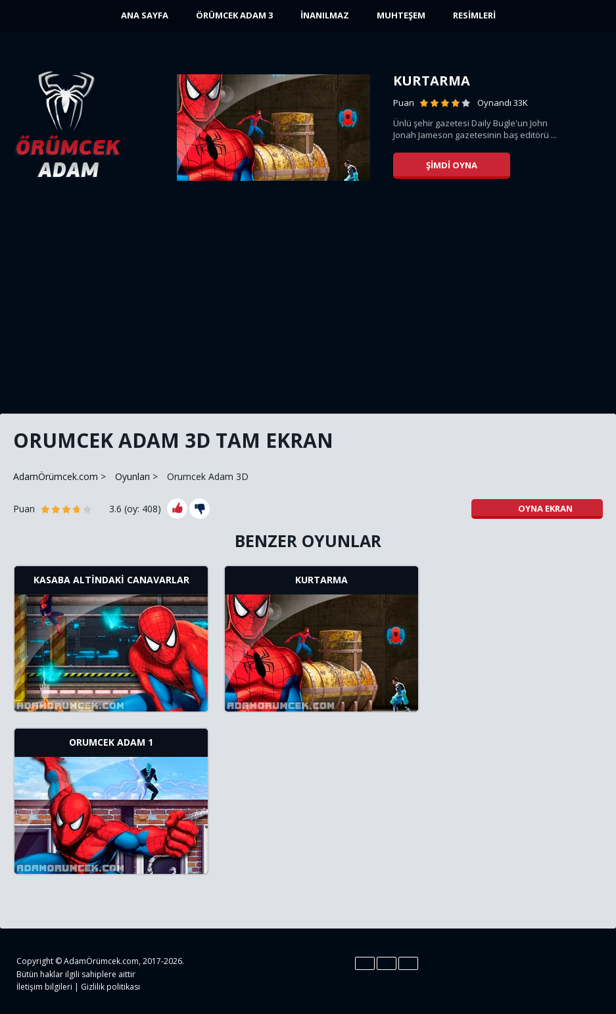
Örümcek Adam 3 (234, 15)
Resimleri (474, 15)
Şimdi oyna (451, 165)
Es (386, 963)
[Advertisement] (308, 302)
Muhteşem (401, 15)
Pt (408, 963)
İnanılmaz (324, 15)
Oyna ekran (537, 508)
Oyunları (132, 476)
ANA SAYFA (144, 15)
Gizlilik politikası (110, 986)
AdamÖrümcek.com (55, 476)
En (365, 963)
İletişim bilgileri (44, 986)
